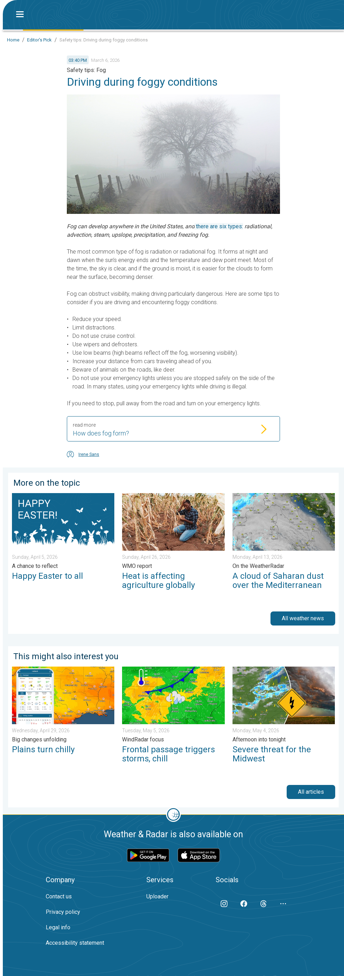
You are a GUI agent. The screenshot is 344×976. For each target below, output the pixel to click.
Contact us (59, 896)
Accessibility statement (75, 942)
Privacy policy (63, 912)
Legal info (58, 927)
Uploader (157, 896)
